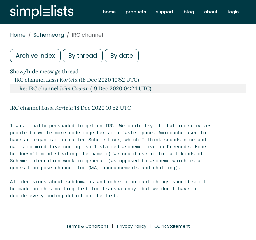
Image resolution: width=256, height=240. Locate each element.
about (211, 12)
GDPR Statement (172, 226)
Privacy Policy (131, 226)
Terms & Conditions (87, 226)
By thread (82, 55)
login (233, 12)
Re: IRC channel (38, 88)
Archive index (35, 55)
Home (18, 35)
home (109, 12)
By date (121, 55)
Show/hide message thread (44, 71)
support (165, 12)
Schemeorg (48, 35)
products (136, 12)
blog (189, 12)
